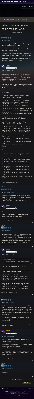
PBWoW (6, 391)
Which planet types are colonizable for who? (15, 27)
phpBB (12, 393)
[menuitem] (31, 6)
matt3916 (8, 259)
